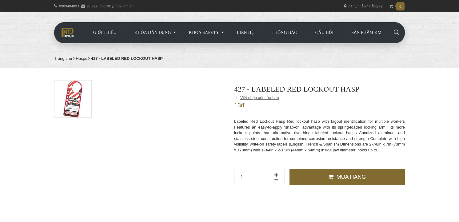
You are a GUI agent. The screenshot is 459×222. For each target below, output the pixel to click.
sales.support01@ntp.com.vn (110, 6)
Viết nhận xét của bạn (259, 97)
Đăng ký (376, 6)
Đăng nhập (354, 6)
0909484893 (69, 6)
